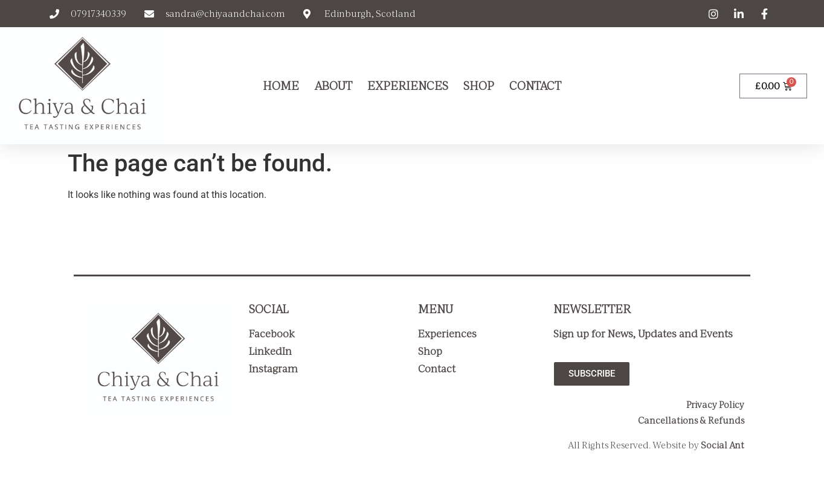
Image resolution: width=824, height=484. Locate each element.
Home (281, 85)
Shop (478, 85)
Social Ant (722, 445)
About (333, 85)
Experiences (407, 85)
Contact (535, 85)
